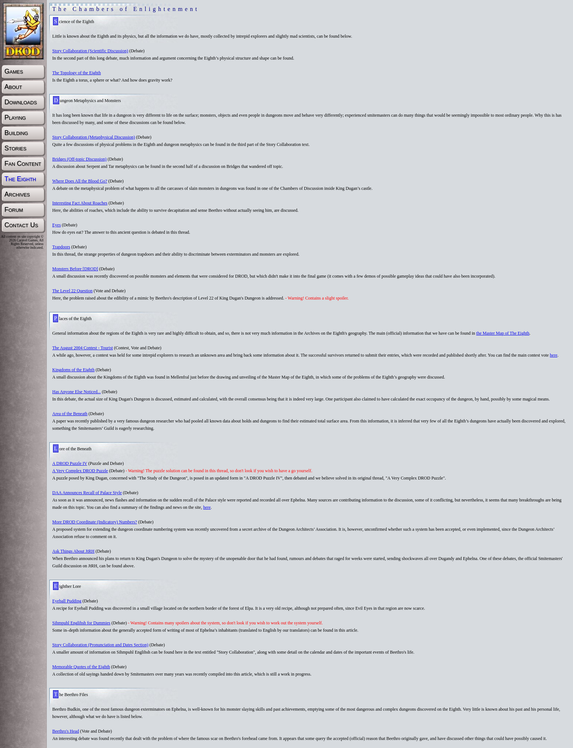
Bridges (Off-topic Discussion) (79, 159)
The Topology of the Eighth (76, 72)
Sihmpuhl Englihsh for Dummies (81, 622)
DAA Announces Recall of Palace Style (87, 492)
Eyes (56, 225)
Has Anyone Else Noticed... (76, 391)
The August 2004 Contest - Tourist (82, 347)
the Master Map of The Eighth (502, 333)
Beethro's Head (65, 731)
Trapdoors (61, 246)
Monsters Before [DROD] (75, 268)
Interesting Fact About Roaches (79, 203)
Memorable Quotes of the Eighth (81, 666)
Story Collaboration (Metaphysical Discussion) (93, 137)
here (554, 355)
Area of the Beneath (69, 413)
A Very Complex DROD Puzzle (80, 470)
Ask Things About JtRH (73, 551)
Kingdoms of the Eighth (73, 369)
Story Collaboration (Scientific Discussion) (90, 50)
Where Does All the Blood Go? (79, 181)
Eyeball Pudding (66, 601)
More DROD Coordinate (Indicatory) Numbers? (94, 522)
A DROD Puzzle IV (69, 463)
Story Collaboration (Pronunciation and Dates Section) (100, 644)
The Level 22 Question (72, 290)
